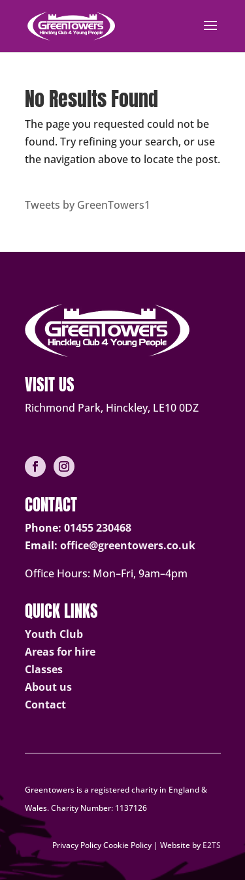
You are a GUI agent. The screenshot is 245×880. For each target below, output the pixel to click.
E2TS (212, 845)
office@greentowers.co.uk (127, 545)
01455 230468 (97, 528)
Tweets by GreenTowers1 (87, 205)
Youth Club (54, 634)
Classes (44, 669)
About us (48, 687)
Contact (45, 704)
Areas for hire (60, 652)
